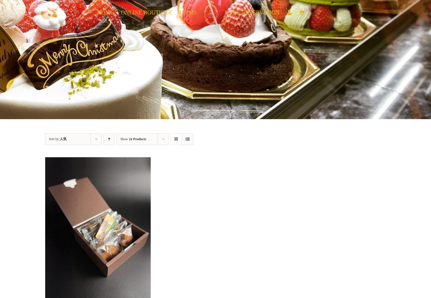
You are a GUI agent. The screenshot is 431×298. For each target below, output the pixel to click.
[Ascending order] (109, 139)
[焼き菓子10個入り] (98, 161)
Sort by (58, 139)
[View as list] (187, 139)
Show (133, 139)
